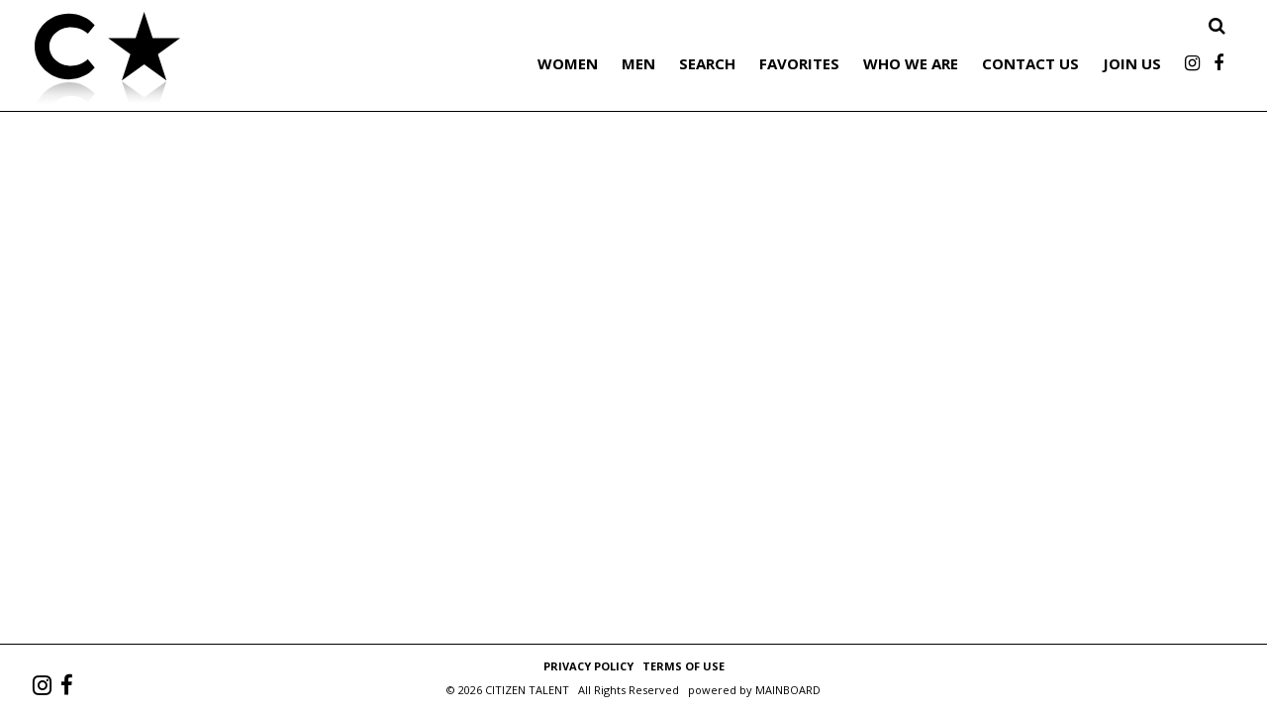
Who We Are (910, 63)
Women (567, 63)
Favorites (799, 63)
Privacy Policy (588, 666)
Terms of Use (683, 666)
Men (638, 63)
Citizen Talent (208, 61)
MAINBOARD (788, 689)
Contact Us (1030, 63)
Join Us (1132, 63)
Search (707, 63)
